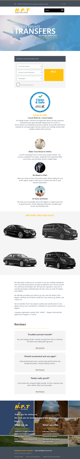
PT (62, 4)
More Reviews (40, 348)
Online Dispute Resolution (51, 456)
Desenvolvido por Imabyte (23, 453)
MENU (47, 10)
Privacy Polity (18, 456)
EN (65, 4)
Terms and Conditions (33, 456)
